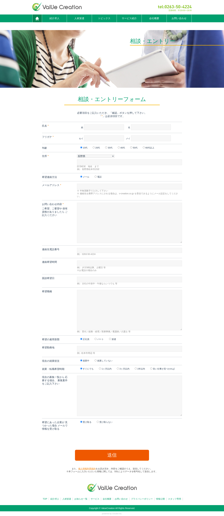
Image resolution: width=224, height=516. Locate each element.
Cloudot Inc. (117, 514)
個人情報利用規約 (87, 468)
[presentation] (112, 439)
